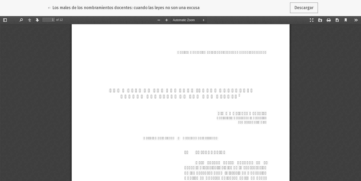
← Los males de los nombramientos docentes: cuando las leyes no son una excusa (123, 7)
